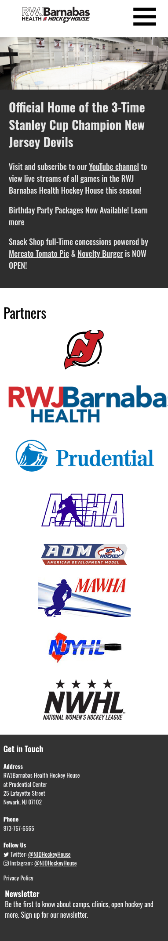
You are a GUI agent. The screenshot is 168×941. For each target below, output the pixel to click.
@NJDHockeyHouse (49, 854)
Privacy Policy (18, 877)
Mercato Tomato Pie (39, 253)
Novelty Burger (100, 253)
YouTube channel (114, 166)
